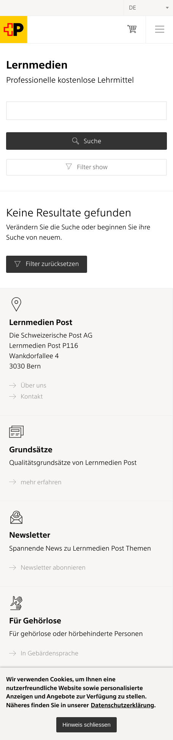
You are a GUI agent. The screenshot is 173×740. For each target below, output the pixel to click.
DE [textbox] (132, 7)
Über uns (27, 385)
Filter (86, 167)
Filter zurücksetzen (46, 264)
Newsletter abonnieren (47, 567)
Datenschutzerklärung (122, 705)
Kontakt (26, 396)
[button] (86, 724)
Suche (86, 141)
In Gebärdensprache (43, 653)
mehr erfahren (35, 481)
